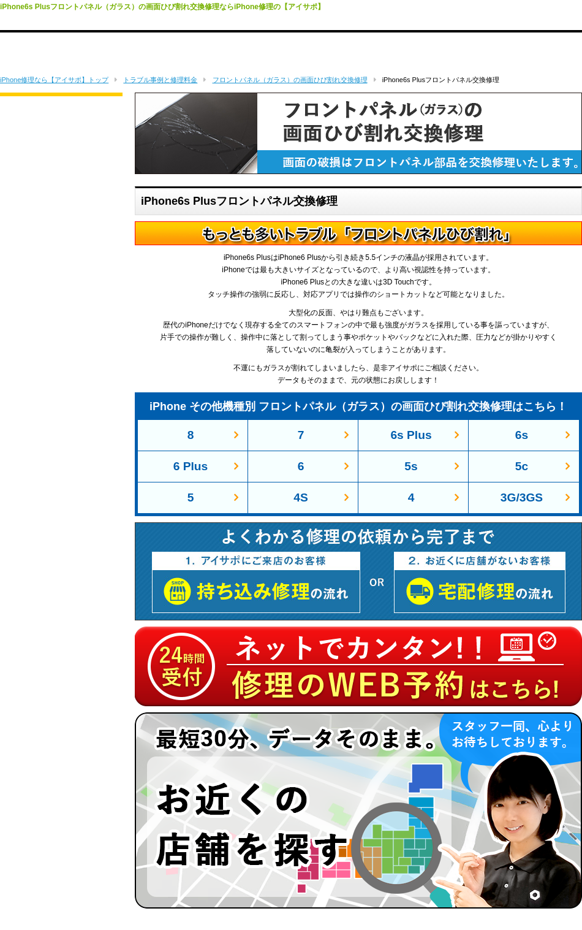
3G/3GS (522, 497)
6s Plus (410, 435)
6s (521, 435)
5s (410, 466)
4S (300, 497)
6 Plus (190, 466)
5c (521, 466)
